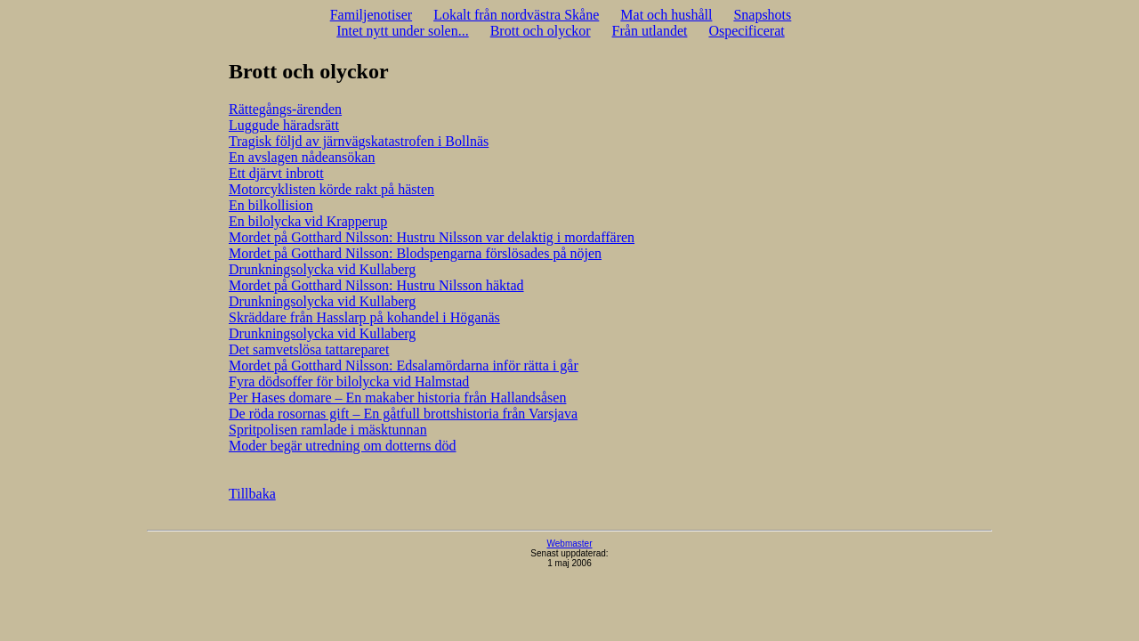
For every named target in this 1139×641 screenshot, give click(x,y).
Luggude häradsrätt (284, 125)
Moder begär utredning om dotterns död (342, 445)
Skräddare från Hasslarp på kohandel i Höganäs (364, 317)
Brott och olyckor (540, 30)
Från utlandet (650, 30)
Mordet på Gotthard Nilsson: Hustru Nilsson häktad (376, 285)
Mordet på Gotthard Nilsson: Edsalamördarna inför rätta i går (403, 365)
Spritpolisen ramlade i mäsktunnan (328, 429)
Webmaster (570, 543)
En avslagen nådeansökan (302, 157)
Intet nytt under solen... (402, 30)
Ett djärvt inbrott (276, 173)
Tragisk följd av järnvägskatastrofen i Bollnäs (359, 141)
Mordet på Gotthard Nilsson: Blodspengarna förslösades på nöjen (415, 253)
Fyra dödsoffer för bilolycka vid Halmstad (349, 381)
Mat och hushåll (666, 14)
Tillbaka (252, 493)
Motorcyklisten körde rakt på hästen (331, 189)
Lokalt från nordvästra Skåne (516, 14)
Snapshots (762, 14)
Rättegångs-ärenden (285, 109)
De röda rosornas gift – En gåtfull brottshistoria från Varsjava (403, 413)
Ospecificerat (746, 30)
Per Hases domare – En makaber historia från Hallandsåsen (397, 397)
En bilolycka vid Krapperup (308, 221)
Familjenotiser (371, 14)
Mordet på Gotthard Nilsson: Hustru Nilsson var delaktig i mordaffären (431, 237)
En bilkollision (271, 205)
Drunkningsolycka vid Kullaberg (322, 269)
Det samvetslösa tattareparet (309, 349)
